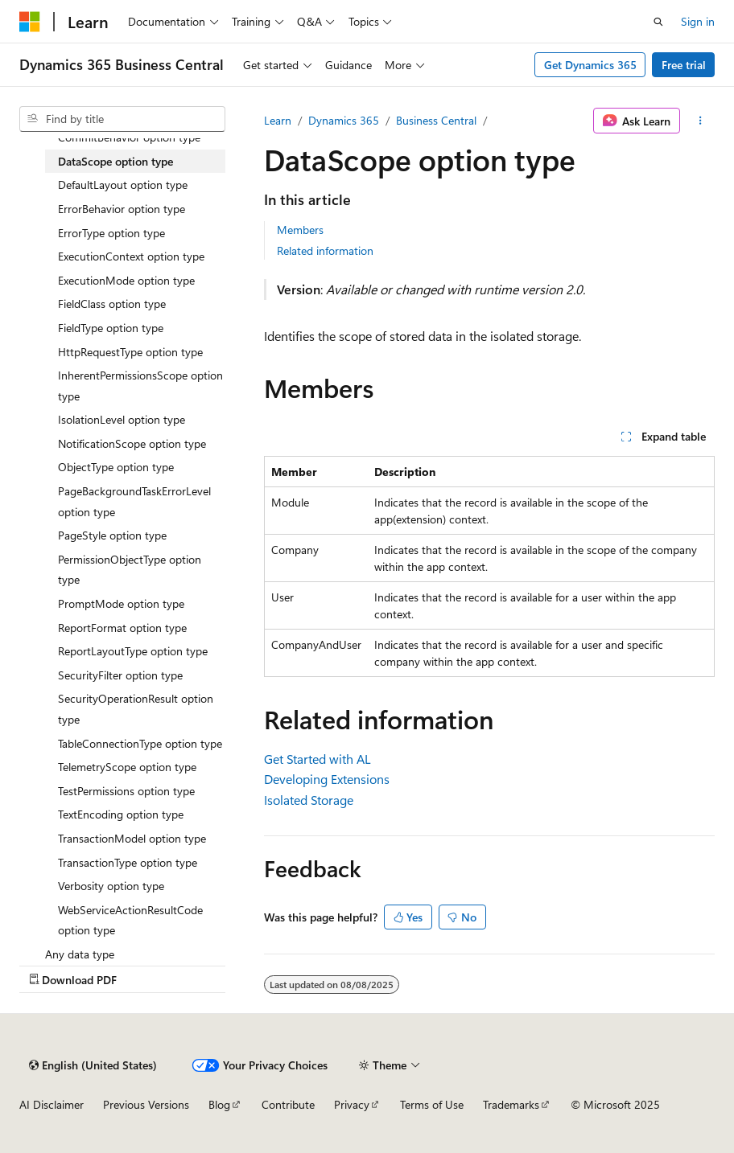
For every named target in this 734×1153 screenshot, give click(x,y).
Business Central (436, 120)
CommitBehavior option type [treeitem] (129, 137)
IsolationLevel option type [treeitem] (121, 419)
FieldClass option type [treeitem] (112, 303)
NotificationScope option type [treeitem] (132, 443)
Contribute (288, 1104)
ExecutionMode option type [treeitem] (126, 280)
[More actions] (701, 120)
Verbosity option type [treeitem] (111, 885)
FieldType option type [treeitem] (110, 327)
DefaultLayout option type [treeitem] (123, 184)
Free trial (684, 64)
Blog (219, 1104)
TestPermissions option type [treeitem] (126, 790)
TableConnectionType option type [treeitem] (140, 743)
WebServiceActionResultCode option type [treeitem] (130, 920)
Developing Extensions (327, 778)
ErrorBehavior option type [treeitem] (121, 208)
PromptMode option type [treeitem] (121, 603)
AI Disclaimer (51, 1104)
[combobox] (122, 119)
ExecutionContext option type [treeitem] (131, 256)
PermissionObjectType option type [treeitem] (129, 570)
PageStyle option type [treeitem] (112, 535)
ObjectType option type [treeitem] (116, 466)
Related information (325, 250)
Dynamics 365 (343, 120)
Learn (277, 120)
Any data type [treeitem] (79, 954)
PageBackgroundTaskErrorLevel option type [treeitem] (134, 501)
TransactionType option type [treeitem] (127, 862)
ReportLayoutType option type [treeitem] (133, 651)
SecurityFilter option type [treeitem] (120, 675)
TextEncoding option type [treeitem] (121, 814)
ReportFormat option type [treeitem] (122, 627)
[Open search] (658, 21)
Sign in (698, 21)
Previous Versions (146, 1104)
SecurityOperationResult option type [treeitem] (135, 709)
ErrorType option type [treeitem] (111, 232)
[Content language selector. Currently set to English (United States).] (93, 1065)
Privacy (351, 1104)
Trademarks (511, 1104)
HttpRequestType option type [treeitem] (130, 351)
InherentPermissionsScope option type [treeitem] (140, 385)
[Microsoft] (29, 21)
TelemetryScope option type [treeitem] (127, 766)
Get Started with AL (317, 758)
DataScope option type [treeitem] (115, 161)
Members (300, 229)
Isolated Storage (308, 799)
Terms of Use (432, 1104)
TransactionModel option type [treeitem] (132, 838)
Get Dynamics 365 (590, 64)
